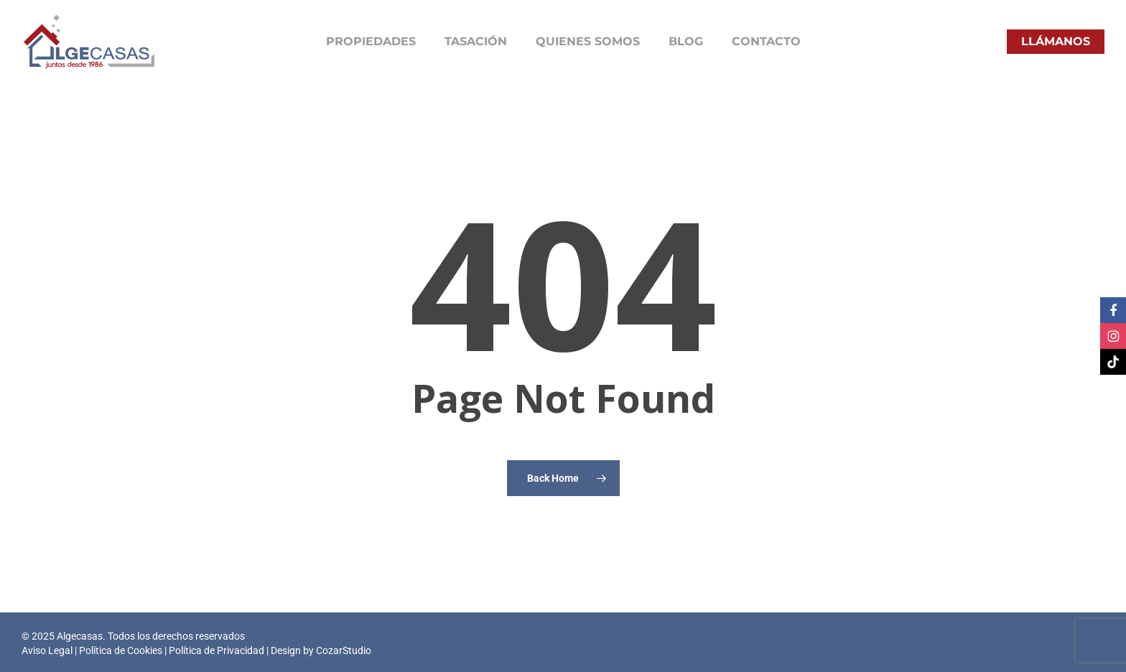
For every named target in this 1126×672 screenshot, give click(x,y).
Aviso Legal (47, 650)
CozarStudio (343, 650)
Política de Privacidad (216, 650)
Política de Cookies (120, 650)
